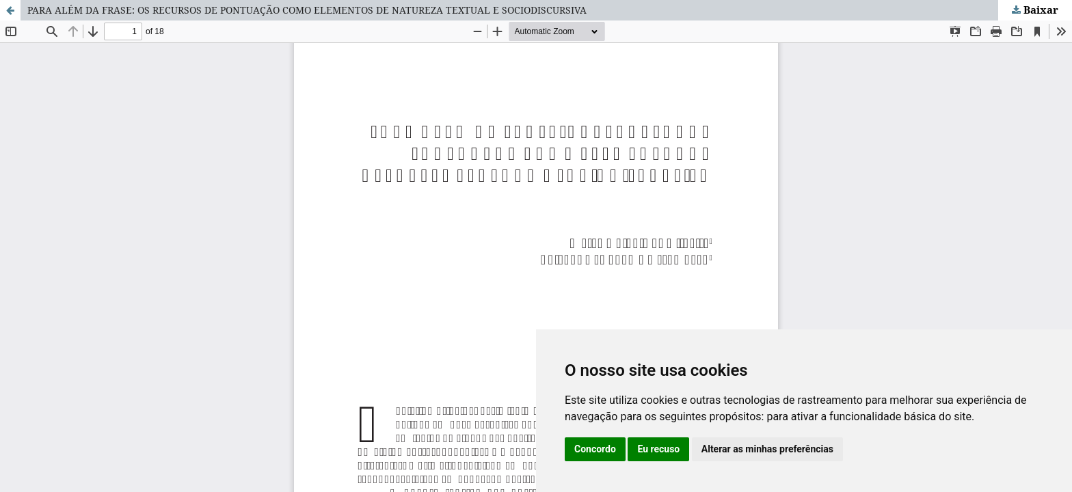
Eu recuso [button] (658, 448)
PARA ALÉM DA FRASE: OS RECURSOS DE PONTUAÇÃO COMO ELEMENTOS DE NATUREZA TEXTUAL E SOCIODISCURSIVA (307, 9)
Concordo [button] (595, 448)
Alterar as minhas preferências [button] (767, 448)
